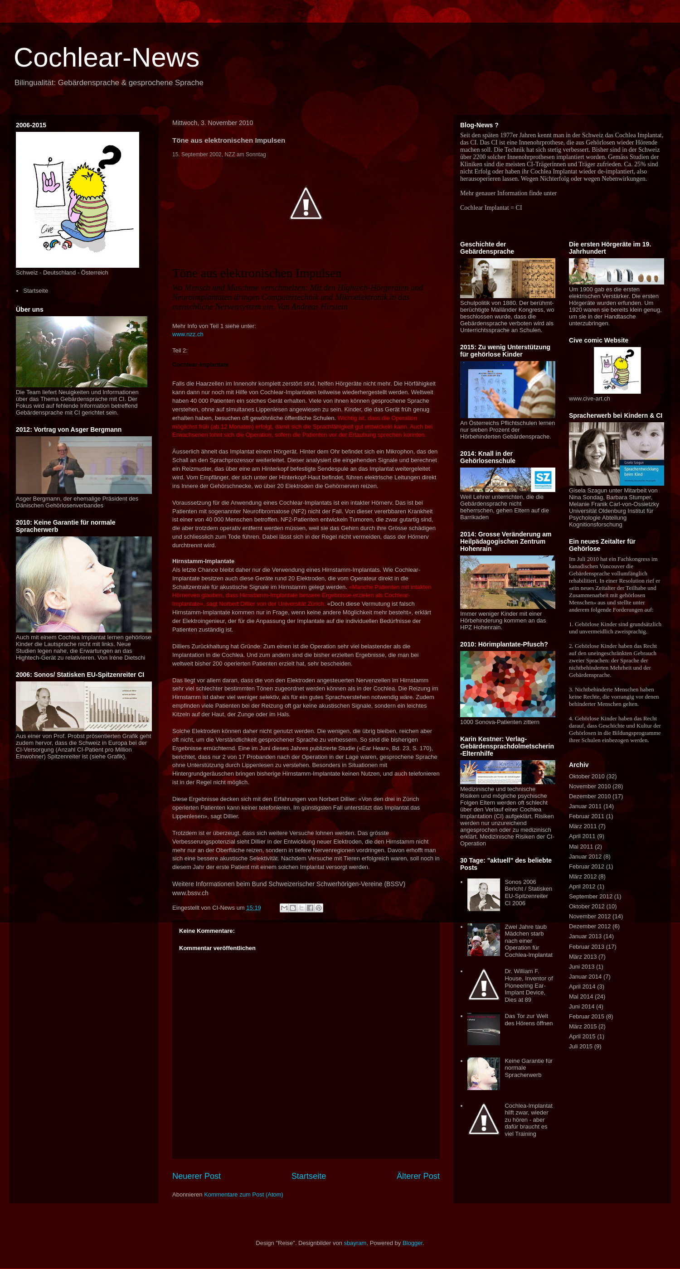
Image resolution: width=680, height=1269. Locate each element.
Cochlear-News (106, 57)
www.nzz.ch (188, 334)
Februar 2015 (586, 1016)
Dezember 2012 (590, 926)
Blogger (413, 1243)
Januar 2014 (585, 976)
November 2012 (590, 916)
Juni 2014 (581, 1006)
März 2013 (583, 956)
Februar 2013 (586, 946)
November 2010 (590, 786)
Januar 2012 (585, 856)
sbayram (355, 1243)
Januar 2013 (585, 936)
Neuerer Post (196, 1176)
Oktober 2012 (587, 906)
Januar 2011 (585, 806)
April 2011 (582, 836)
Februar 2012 (586, 866)
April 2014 (582, 986)
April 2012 (582, 886)
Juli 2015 (581, 1046)
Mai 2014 (581, 996)
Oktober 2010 (587, 776)
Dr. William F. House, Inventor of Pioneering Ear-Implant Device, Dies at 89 (529, 985)
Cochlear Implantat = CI (491, 207)
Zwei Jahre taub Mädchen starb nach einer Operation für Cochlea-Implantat (529, 940)
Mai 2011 (581, 846)
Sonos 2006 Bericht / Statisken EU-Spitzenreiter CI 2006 (528, 892)
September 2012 (590, 896)
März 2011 (583, 826)
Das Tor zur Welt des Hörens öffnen (529, 1020)
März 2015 (583, 1026)
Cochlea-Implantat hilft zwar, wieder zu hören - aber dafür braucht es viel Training (529, 1119)
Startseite (308, 1176)
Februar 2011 (586, 816)
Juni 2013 (581, 966)
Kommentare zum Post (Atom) (243, 1194)
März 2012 (583, 876)
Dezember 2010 (590, 796)
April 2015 (582, 1036)
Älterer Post (418, 1176)
